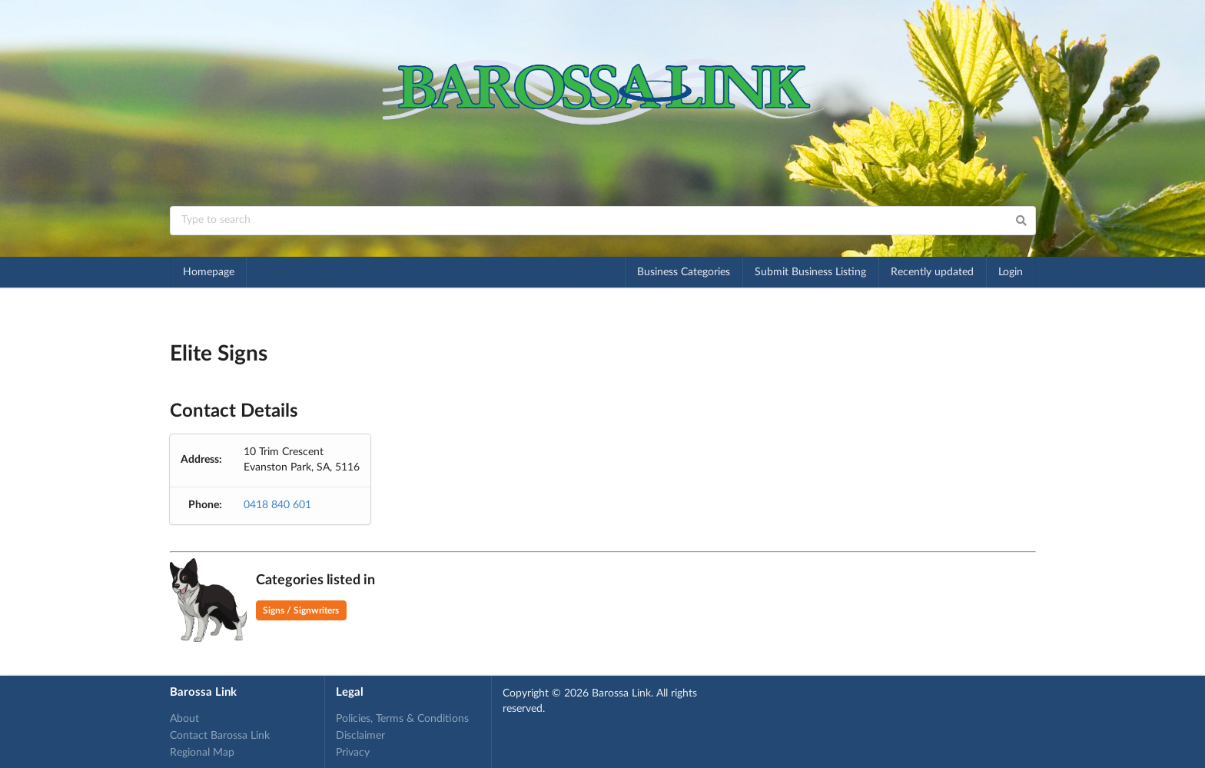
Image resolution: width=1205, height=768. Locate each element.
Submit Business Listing (810, 272)
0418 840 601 (277, 505)
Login (1010, 272)
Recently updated (932, 272)
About (184, 718)
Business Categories (683, 272)
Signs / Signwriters (301, 610)
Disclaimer (360, 735)
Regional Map (202, 752)
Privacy (353, 752)
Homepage (208, 272)
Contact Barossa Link (220, 735)
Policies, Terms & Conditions (402, 718)
